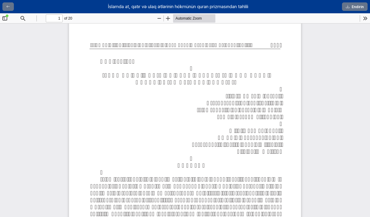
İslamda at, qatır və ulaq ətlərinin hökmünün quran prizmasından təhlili (178, 6)
